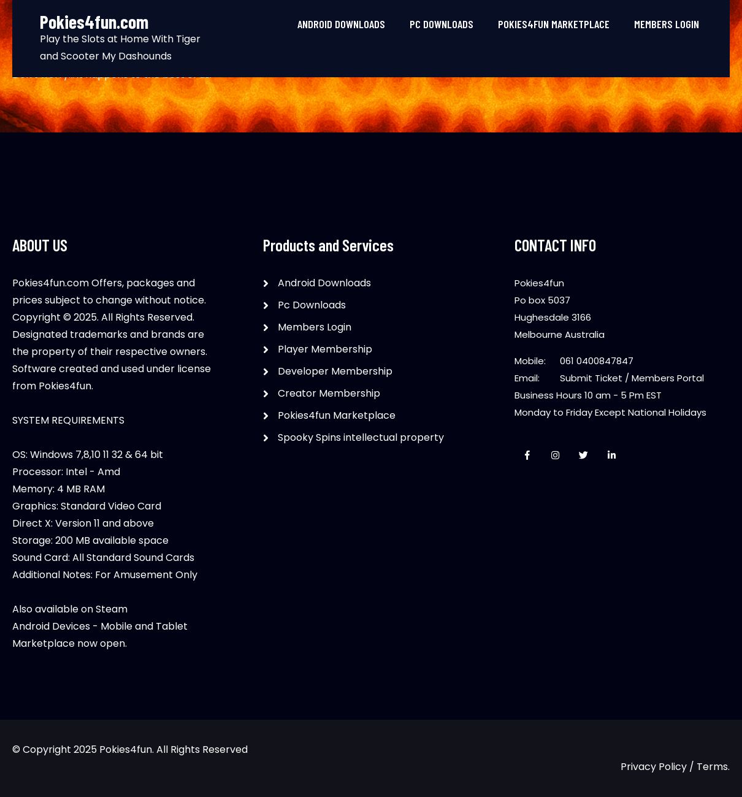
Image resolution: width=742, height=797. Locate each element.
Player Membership (325, 349)
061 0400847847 (596, 360)
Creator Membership (329, 393)
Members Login (666, 24)
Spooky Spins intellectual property (361, 437)
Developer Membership (335, 371)
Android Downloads (341, 24)
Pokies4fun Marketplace (554, 24)
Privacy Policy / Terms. (675, 767)
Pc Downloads (441, 24)
